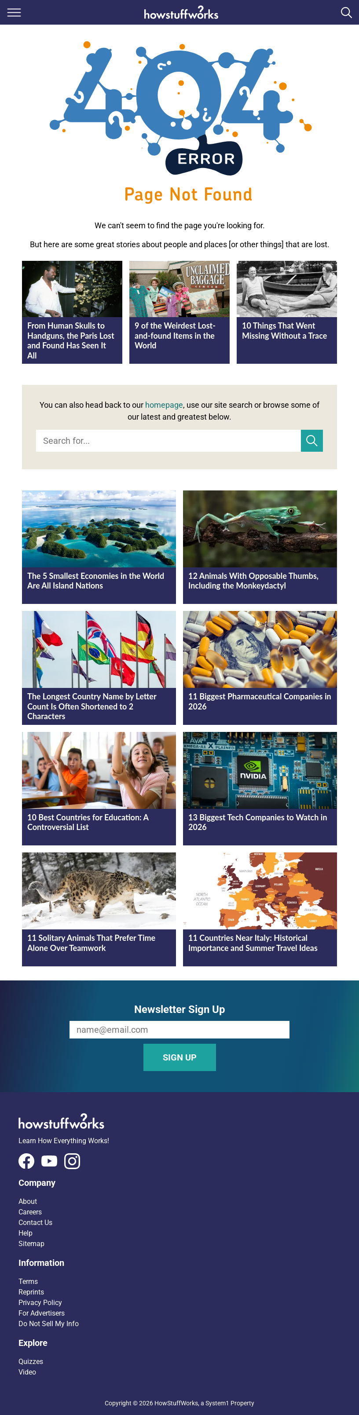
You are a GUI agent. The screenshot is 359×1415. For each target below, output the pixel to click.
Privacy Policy (40, 1302)
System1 (217, 1403)
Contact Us (35, 1222)
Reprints (31, 1292)
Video (27, 1372)
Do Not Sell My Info (48, 1324)
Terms (28, 1281)
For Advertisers (41, 1313)
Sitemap (31, 1243)
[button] (179, 1182)
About (27, 1201)
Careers (30, 1212)
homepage (164, 405)
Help (25, 1233)
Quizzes (30, 1361)
